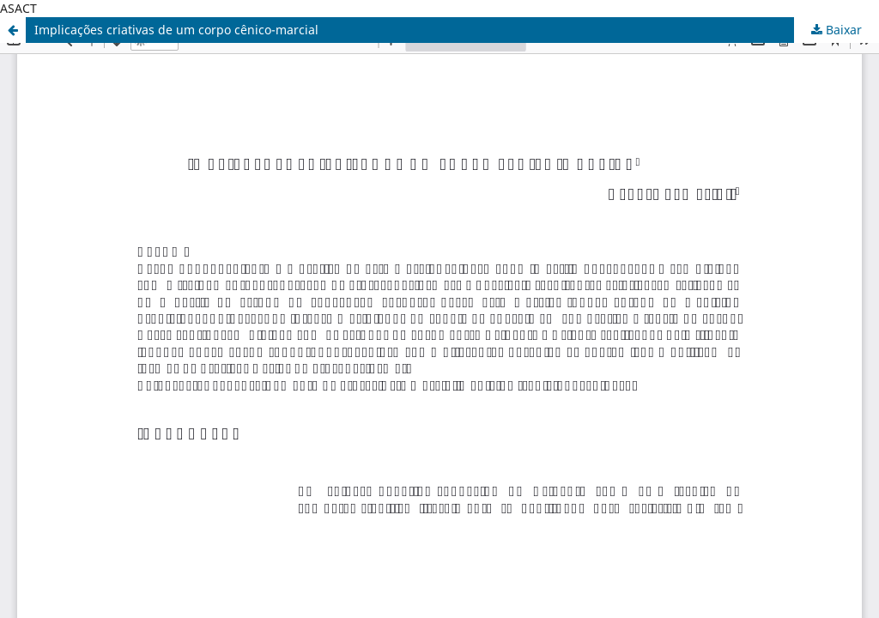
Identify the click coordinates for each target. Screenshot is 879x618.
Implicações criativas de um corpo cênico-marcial (176, 29)
